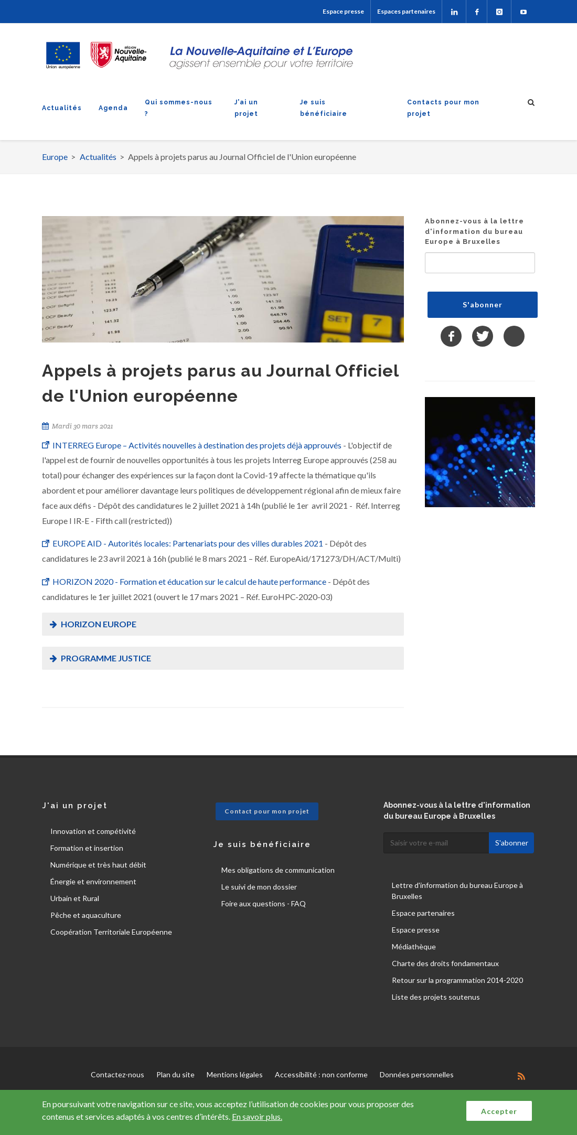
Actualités (62, 108)
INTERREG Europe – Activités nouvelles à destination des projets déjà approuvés (197, 445)
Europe (55, 157)
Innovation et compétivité (93, 831)
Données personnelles (417, 1074)
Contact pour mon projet (267, 811)
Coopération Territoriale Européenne (111, 931)
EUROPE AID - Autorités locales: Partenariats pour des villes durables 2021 (187, 543)
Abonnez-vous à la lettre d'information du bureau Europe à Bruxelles (474, 231)
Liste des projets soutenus (436, 996)
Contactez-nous (117, 1074)
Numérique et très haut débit (98, 864)
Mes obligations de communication (278, 869)
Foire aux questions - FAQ (263, 903)
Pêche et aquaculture (85, 915)
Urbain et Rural (74, 898)
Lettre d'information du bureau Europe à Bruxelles (457, 891)
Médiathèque (414, 946)
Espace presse (343, 11)
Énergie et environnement (93, 881)
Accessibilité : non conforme (321, 1074)
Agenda (113, 108)
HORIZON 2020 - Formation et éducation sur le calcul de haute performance (189, 581)
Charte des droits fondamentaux (445, 963)
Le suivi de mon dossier (259, 886)
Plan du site (175, 1074)
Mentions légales (235, 1074)
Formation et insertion (86, 847)
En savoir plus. (257, 1116)
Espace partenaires (423, 912)
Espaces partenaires (406, 11)
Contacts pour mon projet (443, 108)
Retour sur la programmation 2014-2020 (457, 980)
